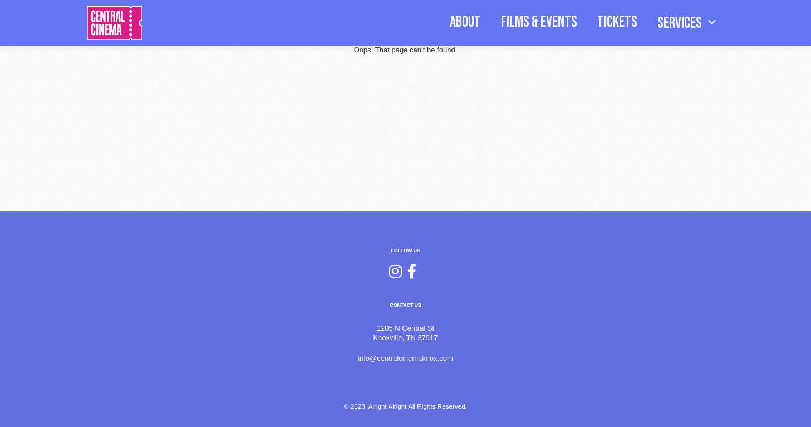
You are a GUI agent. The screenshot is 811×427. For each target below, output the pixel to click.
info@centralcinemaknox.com (405, 358)
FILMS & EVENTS (539, 22)
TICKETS (617, 22)
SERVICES (688, 22)
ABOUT (465, 22)
